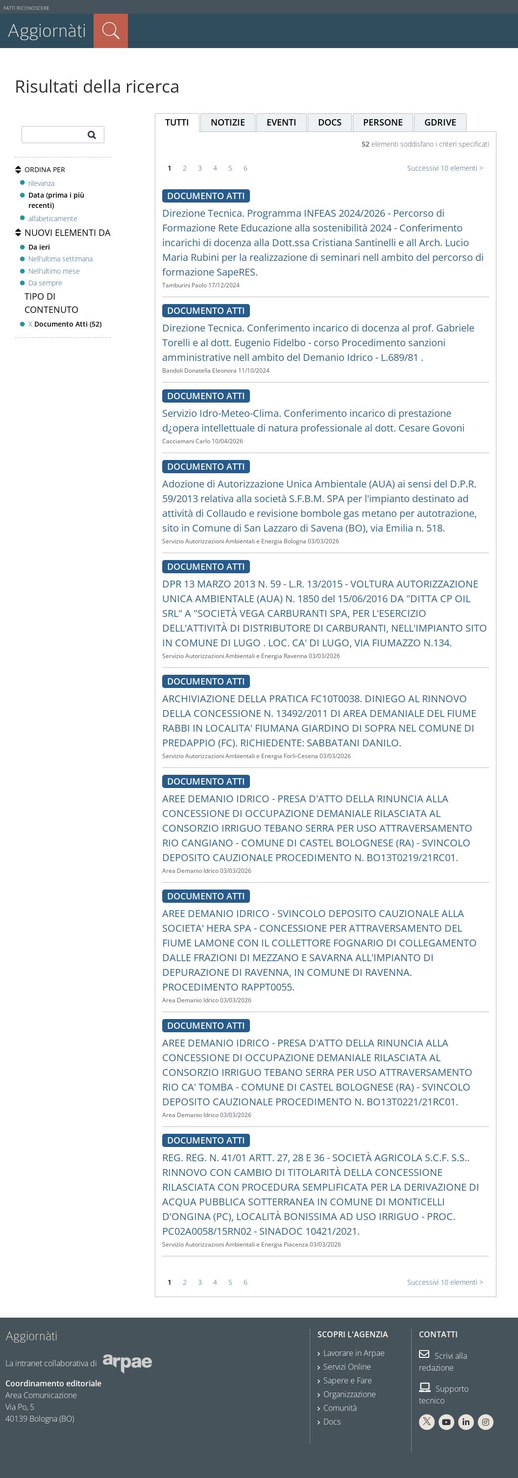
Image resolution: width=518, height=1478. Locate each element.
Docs (332, 1421)
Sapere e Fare (347, 1380)
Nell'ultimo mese (54, 271)
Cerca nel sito (111, 31)
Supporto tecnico (444, 1394)
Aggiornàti (46, 30)
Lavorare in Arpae (354, 1353)
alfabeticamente (52, 218)
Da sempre (45, 282)
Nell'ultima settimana (60, 258)
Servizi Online (347, 1366)
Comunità (340, 1407)
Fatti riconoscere (26, 8)
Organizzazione (349, 1394)
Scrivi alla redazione (443, 1362)
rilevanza (41, 183)
